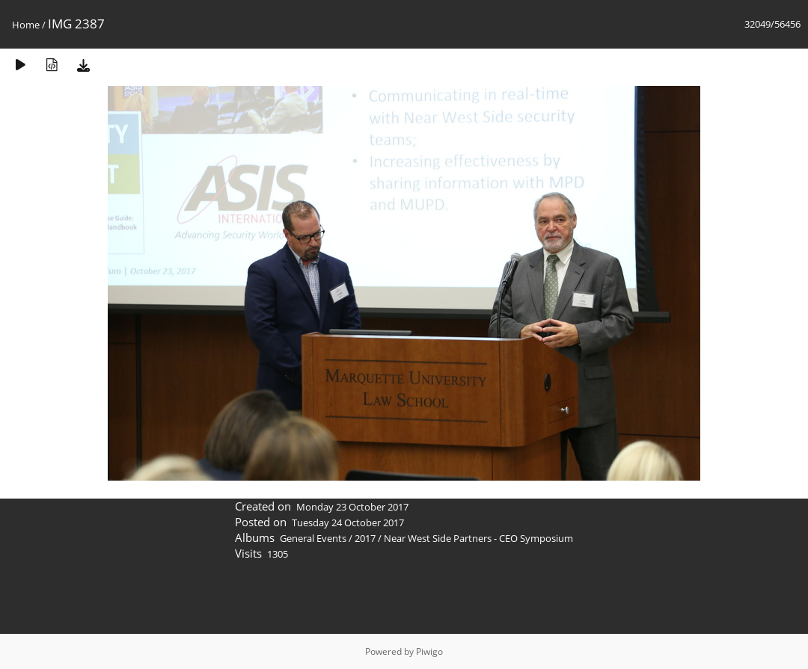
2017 (365, 538)
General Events (313, 538)
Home (26, 24)
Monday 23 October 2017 (352, 507)
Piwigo (429, 651)
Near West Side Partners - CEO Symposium (478, 538)
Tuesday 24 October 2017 (348, 522)
